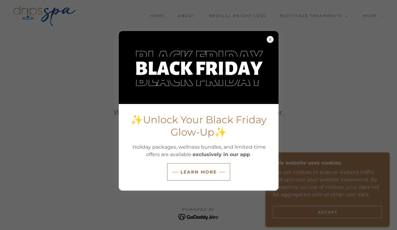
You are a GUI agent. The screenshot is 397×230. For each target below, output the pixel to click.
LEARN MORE (199, 172)
